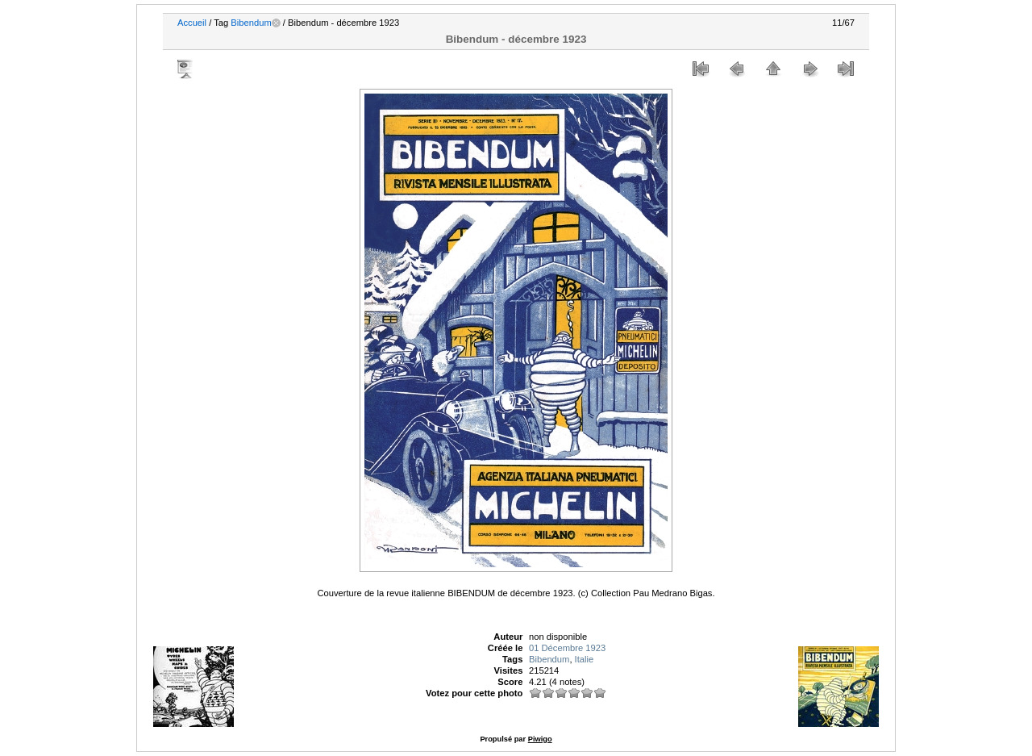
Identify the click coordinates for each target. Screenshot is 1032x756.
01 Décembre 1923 (567, 648)
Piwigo (540, 739)
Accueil (191, 22)
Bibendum (251, 22)
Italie (584, 659)
